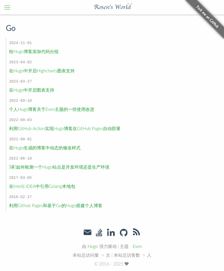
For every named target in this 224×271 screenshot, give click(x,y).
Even (137, 246)
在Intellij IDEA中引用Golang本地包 (42, 186)
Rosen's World (112, 7)
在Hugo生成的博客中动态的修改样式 (44, 147)
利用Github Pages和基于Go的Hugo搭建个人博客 (55, 205)
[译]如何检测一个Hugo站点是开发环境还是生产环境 (59, 166)
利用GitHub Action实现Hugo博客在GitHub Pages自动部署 (64, 128)
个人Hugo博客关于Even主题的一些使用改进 (51, 109)
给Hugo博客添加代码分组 (34, 51)
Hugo (93, 246)
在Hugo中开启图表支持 (31, 89)
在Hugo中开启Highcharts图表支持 (42, 70)
